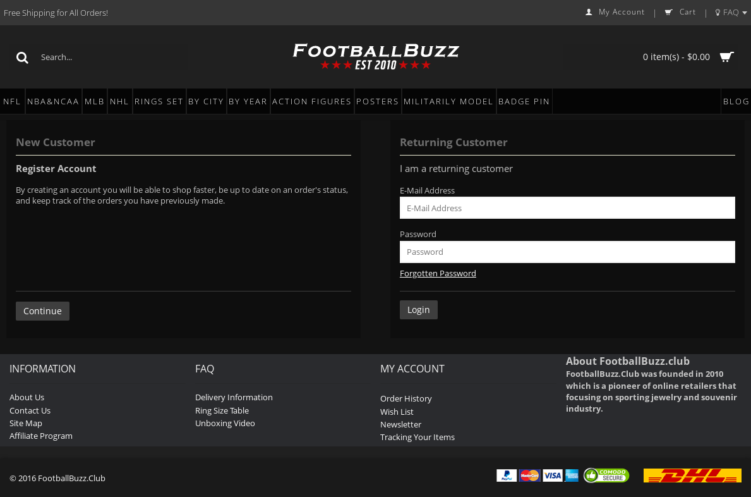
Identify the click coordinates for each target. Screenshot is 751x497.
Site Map (25, 423)
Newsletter (400, 424)
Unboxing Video (225, 423)
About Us (26, 397)
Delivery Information (234, 397)
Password (418, 234)
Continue (42, 311)
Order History (406, 398)
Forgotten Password (438, 273)
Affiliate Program (41, 435)
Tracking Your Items (417, 437)
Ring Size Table (222, 410)
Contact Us (30, 410)
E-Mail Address (427, 190)
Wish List (397, 411)
